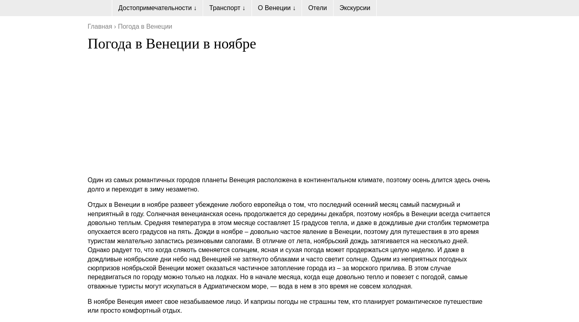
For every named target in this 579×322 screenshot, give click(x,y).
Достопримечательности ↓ (157, 7)
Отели (317, 7)
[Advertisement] (289, 112)
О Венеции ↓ (277, 7)
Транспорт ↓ (227, 7)
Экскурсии (355, 7)
